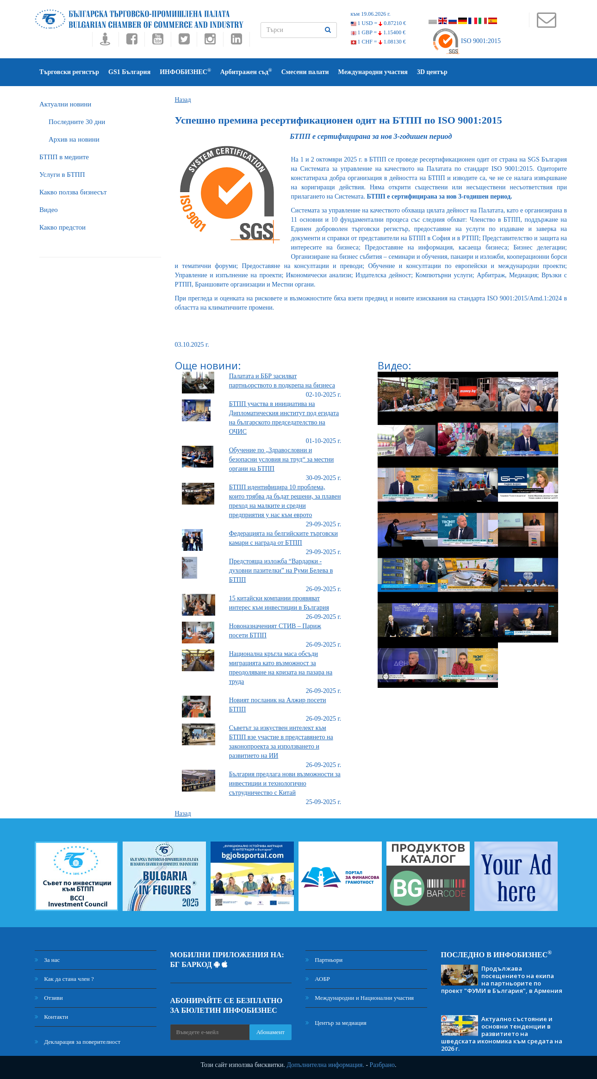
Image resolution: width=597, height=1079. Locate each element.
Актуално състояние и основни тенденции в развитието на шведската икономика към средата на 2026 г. (501, 1034)
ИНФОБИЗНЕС (185, 71)
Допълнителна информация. (325, 1064)
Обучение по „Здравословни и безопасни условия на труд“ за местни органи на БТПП (281, 459)
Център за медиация (336, 1022)
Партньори (323, 959)
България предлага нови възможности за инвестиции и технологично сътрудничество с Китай (285, 783)
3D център (432, 72)
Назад (183, 99)
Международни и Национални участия (359, 997)
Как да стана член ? (64, 978)
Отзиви (49, 997)
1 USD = (378, 23)
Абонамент (270, 1032)
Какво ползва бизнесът (73, 192)
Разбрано (382, 1064)
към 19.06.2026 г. (371, 14)
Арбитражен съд (246, 71)
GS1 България (129, 72)
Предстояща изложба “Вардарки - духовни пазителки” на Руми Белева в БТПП (281, 570)
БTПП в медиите (64, 157)
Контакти (51, 1016)
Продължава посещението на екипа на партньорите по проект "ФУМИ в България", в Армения (501, 979)
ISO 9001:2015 (466, 40)
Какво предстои (62, 227)
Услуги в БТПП (62, 174)
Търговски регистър (69, 72)
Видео (48, 209)
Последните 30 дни (77, 121)
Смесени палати (305, 72)
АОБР (317, 978)
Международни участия (373, 72)
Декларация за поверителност (77, 1041)
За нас (47, 959)
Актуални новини (65, 104)
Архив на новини (74, 139)
